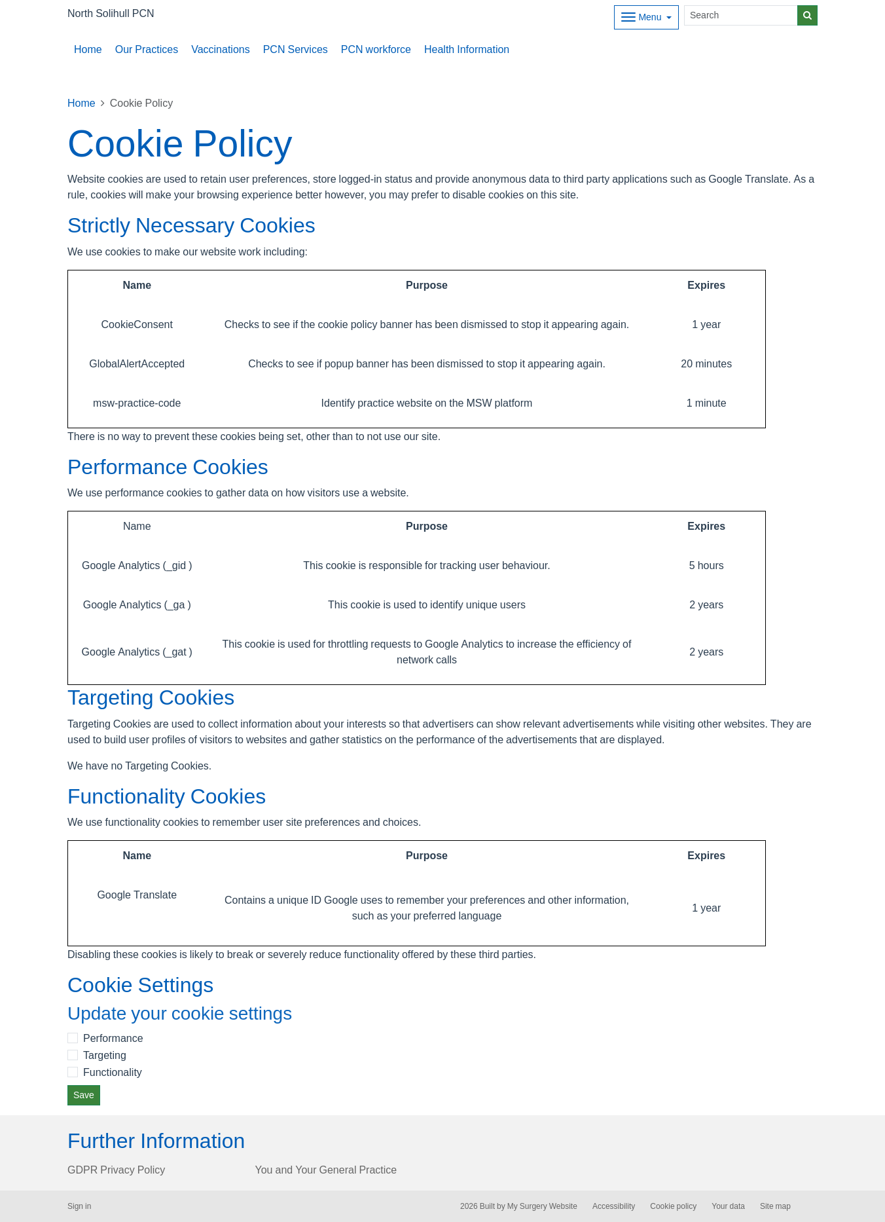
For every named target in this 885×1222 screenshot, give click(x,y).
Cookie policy (673, 1206)
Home (88, 49)
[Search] (741, 15)
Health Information (466, 49)
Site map (775, 1206)
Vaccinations (220, 49)
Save (83, 1095)
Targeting (104, 1055)
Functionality (112, 1072)
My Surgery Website (542, 1206)
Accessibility (613, 1206)
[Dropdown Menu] (646, 17)
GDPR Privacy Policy (116, 1169)
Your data (728, 1206)
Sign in (79, 1206)
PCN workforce (376, 49)
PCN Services (295, 49)
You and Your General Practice (326, 1169)
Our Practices (146, 49)
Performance (113, 1038)
